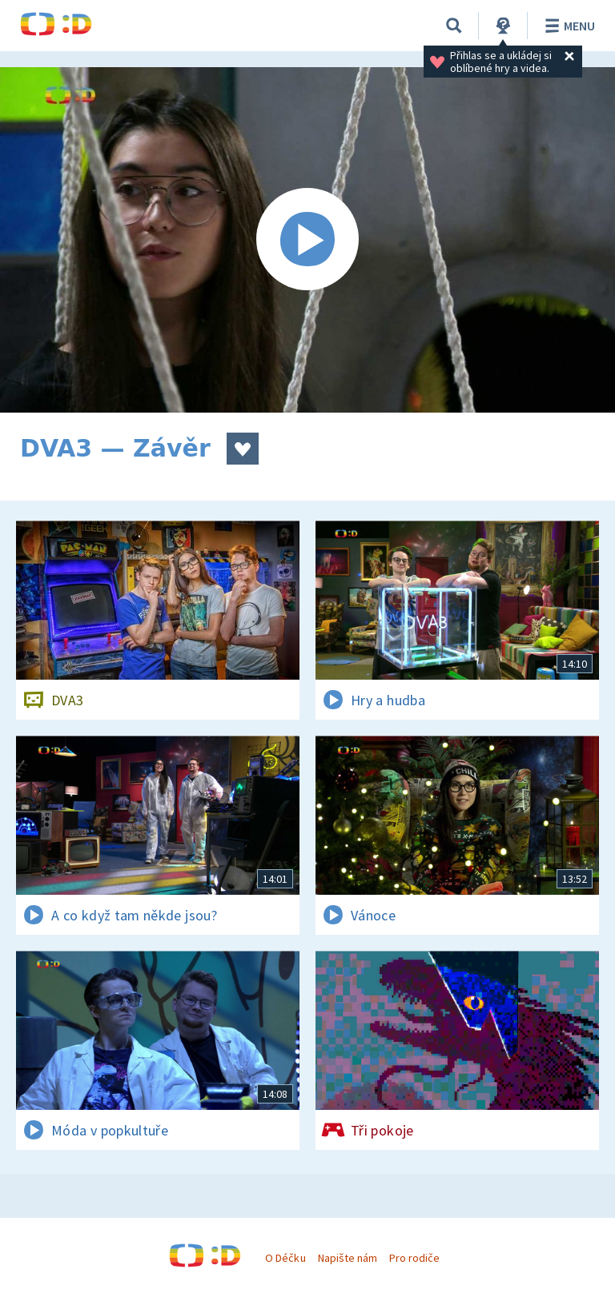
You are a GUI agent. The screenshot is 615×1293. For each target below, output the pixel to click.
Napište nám (347, 1258)
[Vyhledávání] (454, 25)
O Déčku (285, 1258)
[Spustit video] (307, 240)
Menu (567, 26)
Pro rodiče (414, 1258)
